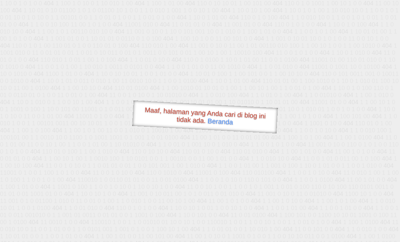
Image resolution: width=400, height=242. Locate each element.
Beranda (220, 121)
